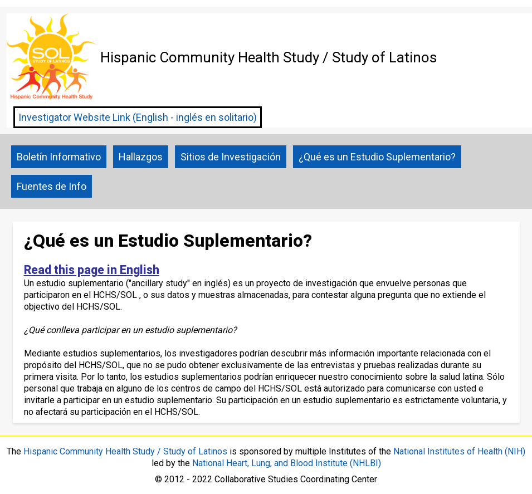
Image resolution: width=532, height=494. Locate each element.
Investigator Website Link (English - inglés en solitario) (137, 117)
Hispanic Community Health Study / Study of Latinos (125, 451)
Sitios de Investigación (230, 157)
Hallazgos (141, 157)
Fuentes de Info (51, 186)
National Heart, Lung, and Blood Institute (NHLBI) (286, 463)
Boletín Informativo (59, 157)
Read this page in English (91, 270)
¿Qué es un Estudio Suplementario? (377, 157)
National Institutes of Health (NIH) (459, 451)
